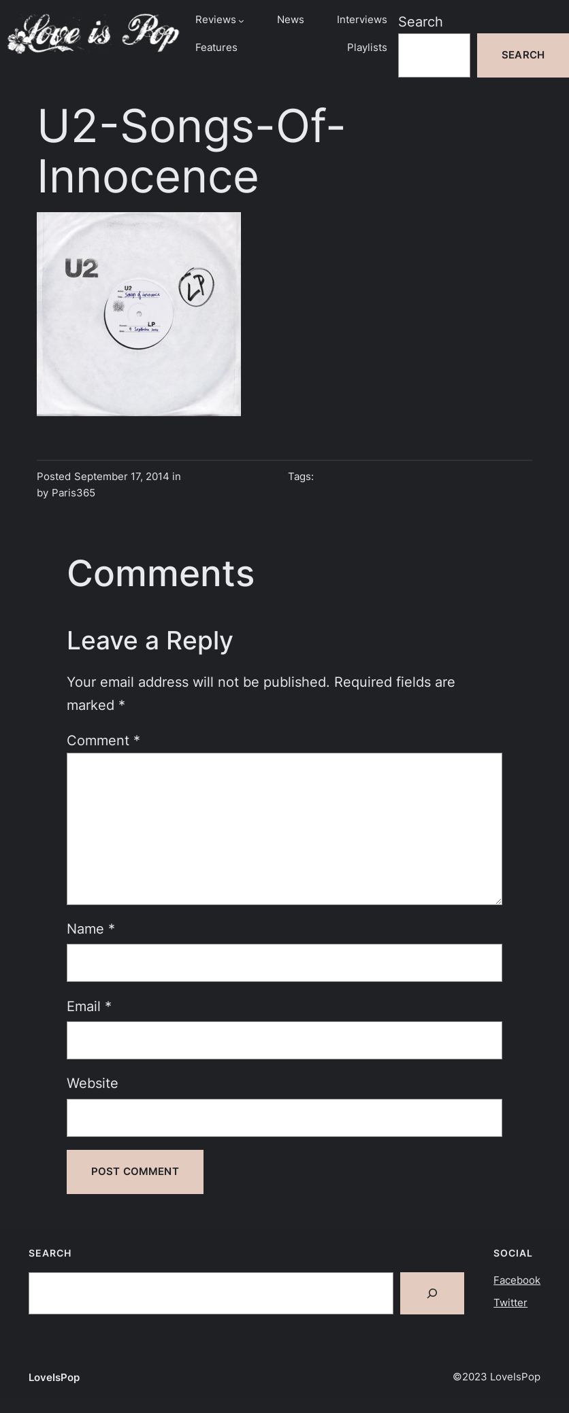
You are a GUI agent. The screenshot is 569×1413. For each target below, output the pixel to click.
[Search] (432, 1293)
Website (92, 1083)
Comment (103, 740)
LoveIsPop (54, 1378)
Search (420, 22)
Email (89, 1006)
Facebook (516, 1280)
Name (91, 929)
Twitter (510, 1303)
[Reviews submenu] (241, 20)
